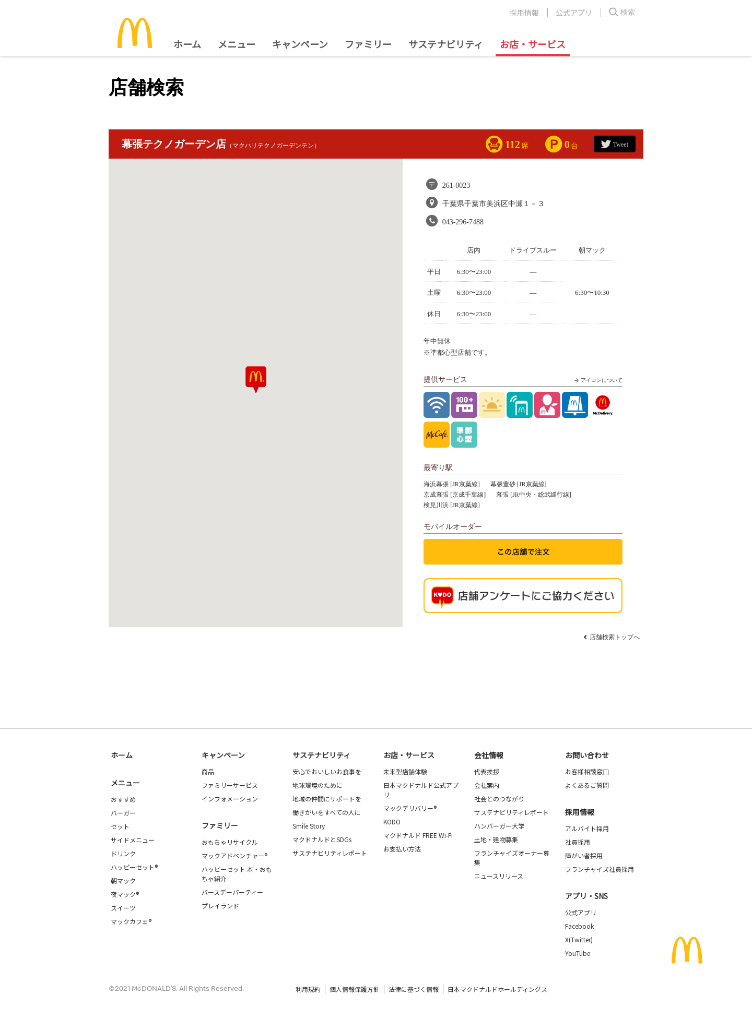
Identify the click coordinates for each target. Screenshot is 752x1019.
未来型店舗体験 (405, 771)
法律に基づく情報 (414, 989)
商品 (208, 771)
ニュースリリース (498, 875)
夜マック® (125, 894)
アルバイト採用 (587, 828)
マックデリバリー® (410, 808)
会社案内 (486, 785)
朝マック (123, 880)
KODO (392, 821)
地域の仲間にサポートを (326, 798)
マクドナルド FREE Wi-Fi (418, 835)
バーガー (123, 812)
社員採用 (577, 841)
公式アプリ (574, 12)
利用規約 (308, 989)
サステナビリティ (445, 44)
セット (120, 826)
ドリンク (123, 853)
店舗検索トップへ (615, 637)
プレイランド (220, 905)
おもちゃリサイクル (230, 841)
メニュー (125, 782)
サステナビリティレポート (329, 852)
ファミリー (368, 44)
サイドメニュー (133, 839)
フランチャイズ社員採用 (599, 869)
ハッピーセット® (134, 866)
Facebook (579, 925)
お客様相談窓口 (587, 771)
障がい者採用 (584, 855)
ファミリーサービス (230, 785)
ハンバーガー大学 (499, 825)
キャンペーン (300, 44)
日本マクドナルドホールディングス (497, 989)
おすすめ (123, 799)
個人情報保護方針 (355, 989)
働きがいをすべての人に (326, 812)
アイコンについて (597, 380)
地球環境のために (317, 785)
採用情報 (524, 12)
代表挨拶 (486, 771)
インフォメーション (230, 798)
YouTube (577, 953)
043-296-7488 (463, 222)
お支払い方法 (402, 848)
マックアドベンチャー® (234, 855)
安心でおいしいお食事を (326, 771)
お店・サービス (533, 44)
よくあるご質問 (587, 785)
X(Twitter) (579, 939)
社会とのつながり (499, 798)
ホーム (187, 44)
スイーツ (123, 907)
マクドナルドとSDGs (321, 839)
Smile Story (308, 825)
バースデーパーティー (232, 892)
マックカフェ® (131, 921)
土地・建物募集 (496, 839)
